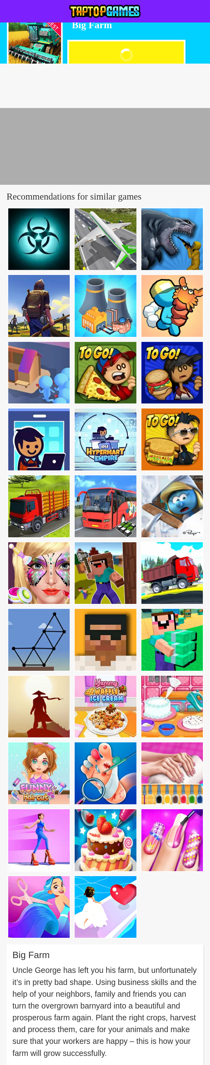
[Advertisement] (105, 146)
